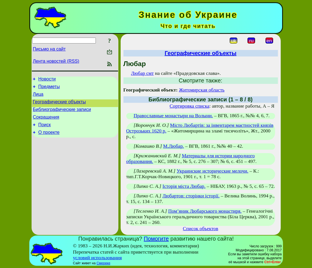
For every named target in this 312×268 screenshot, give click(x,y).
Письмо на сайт (49, 49)
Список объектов (200, 228)
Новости (47, 79)
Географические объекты (59, 105)
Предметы (49, 88)
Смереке (103, 263)
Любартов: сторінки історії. (191, 196)
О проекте (48, 139)
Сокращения (46, 122)
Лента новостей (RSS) (56, 61)
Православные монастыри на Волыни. (173, 115)
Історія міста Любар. (183, 186)
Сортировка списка (189, 106)
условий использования (97, 257)
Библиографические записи (62, 113)
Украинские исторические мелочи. (212, 171)
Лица (38, 96)
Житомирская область (202, 90)
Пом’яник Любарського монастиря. (205, 211)
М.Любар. (173, 146)
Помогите (156, 239)
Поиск (44, 130)
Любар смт (142, 73)
